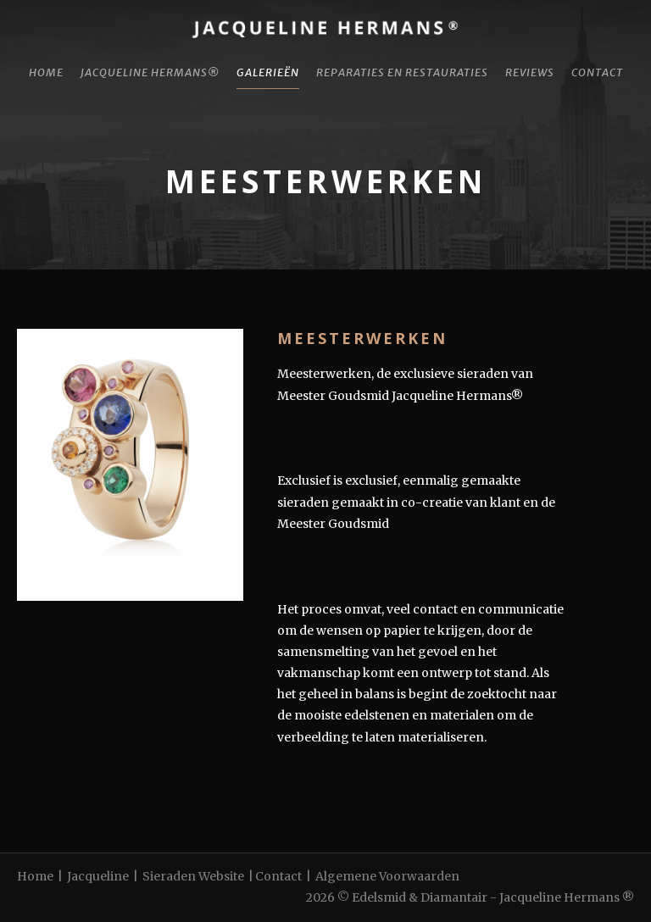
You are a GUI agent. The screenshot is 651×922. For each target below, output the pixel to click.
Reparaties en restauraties (402, 72)
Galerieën (267, 72)
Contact (597, 72)
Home (46, 72)
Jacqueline (98, 876)
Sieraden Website (193, 876)
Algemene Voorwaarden (387, 876)
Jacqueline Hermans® (150, 72)
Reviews (529, 72)
